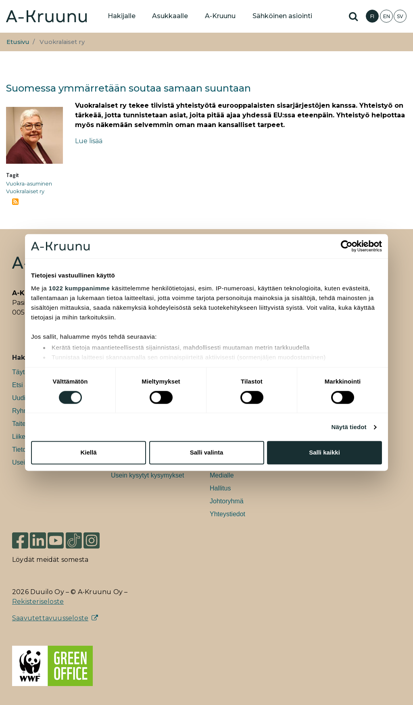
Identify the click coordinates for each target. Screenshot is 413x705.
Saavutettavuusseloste (50, 618)
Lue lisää (88, 141)
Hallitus (220, 488)
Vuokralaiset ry (25, 191)
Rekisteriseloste (38, 601)
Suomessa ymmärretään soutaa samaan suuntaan (128, 88)
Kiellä (88, 452)
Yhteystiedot (227, 514)
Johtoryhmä (227, 501)
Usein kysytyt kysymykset (147, 475)
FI (372, 16)
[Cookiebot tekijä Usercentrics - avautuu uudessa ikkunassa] (346, 246)
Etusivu (17, 42)
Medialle (222, 475)
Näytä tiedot (349, 426)
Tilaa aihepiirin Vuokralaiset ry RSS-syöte (15, 201)
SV (400, 16)
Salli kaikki (324, 452)
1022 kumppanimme (79, 288)
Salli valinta (206, 452)
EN (386, 16)
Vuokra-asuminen (29, 183)
